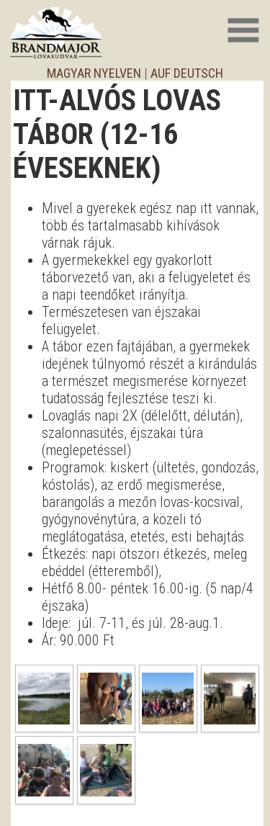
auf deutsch (186, 73)
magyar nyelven (94, 73)
